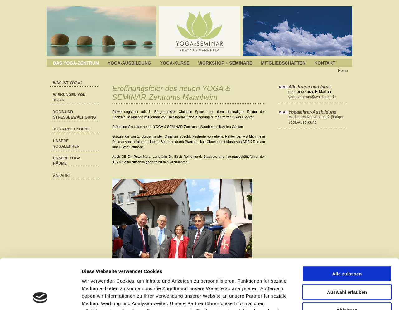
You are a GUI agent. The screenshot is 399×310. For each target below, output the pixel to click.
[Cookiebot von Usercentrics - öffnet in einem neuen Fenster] (40, 298)
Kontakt (324, 63)
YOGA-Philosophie (72, 129)
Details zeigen (331, 297)
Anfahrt (62, 175)
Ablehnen (347, 264)
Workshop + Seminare (225, 63)
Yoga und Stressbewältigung (74, 114)
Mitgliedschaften (283, 63)
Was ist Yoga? (68, 83)
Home (343, 71)
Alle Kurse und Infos (310, 86)
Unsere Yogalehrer (66, 143)
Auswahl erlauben (347, 246)
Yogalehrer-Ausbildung (312, 111)
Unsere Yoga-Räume (67, 161)
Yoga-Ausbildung (129, 63)
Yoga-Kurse (175, 63)
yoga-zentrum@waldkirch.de (312, 97)
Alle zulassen (347, 227)
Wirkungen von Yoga (69, 97)
